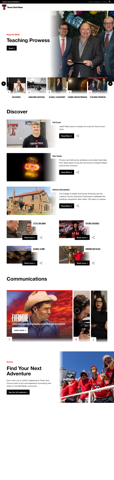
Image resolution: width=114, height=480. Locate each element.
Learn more (23, 330)
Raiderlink (97, 2)
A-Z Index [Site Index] (104, 2)
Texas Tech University (11, 2)
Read (11, 48)
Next (110, 83)
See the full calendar (18, 392)
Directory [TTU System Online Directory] (91, 2)
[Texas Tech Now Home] (3, 7)
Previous (3, 83)
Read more (29, 237)
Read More (66, 136)
